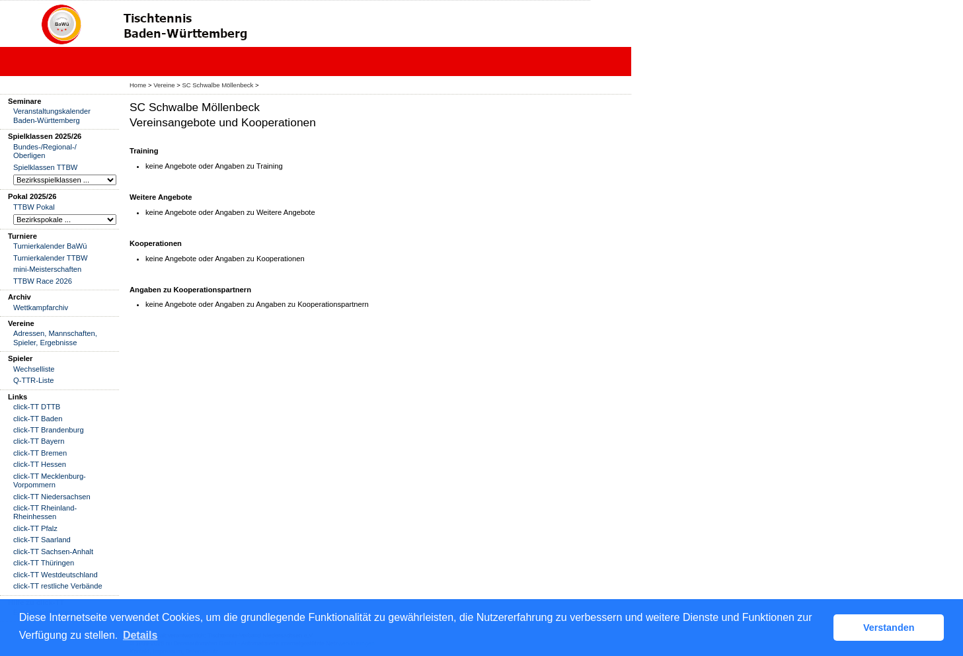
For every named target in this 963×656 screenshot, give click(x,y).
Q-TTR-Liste (33, 380)
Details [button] (140, 635)
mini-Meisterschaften (47, 269)
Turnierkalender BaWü (50, 246)
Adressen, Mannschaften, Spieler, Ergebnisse (55, 337)
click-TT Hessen (39, 464)
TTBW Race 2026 (42, 281)
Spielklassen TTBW (45, 167)
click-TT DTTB (36, 407)
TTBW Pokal (34, 207)
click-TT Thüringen (43, 563)
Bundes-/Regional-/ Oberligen (45, 151)
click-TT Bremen (40, 453)
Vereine (163, 85)
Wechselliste (34, 369)
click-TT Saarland (42, 540)
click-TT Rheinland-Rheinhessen (45, 512)
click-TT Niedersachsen (52, 497)
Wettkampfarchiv (40, 307)
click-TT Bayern (39, 441)
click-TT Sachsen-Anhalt (53, 551)
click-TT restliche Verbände (57, 586)
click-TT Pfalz (35, 528)
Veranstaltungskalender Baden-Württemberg (52, 115)
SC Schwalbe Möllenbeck (217, 85)
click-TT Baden (37, 419)
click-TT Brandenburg (48, 430)
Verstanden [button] (889, 627)
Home (138, 85)
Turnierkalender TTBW (50, 258)
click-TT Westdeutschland (55, 575)
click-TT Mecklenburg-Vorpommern (49, 480)
